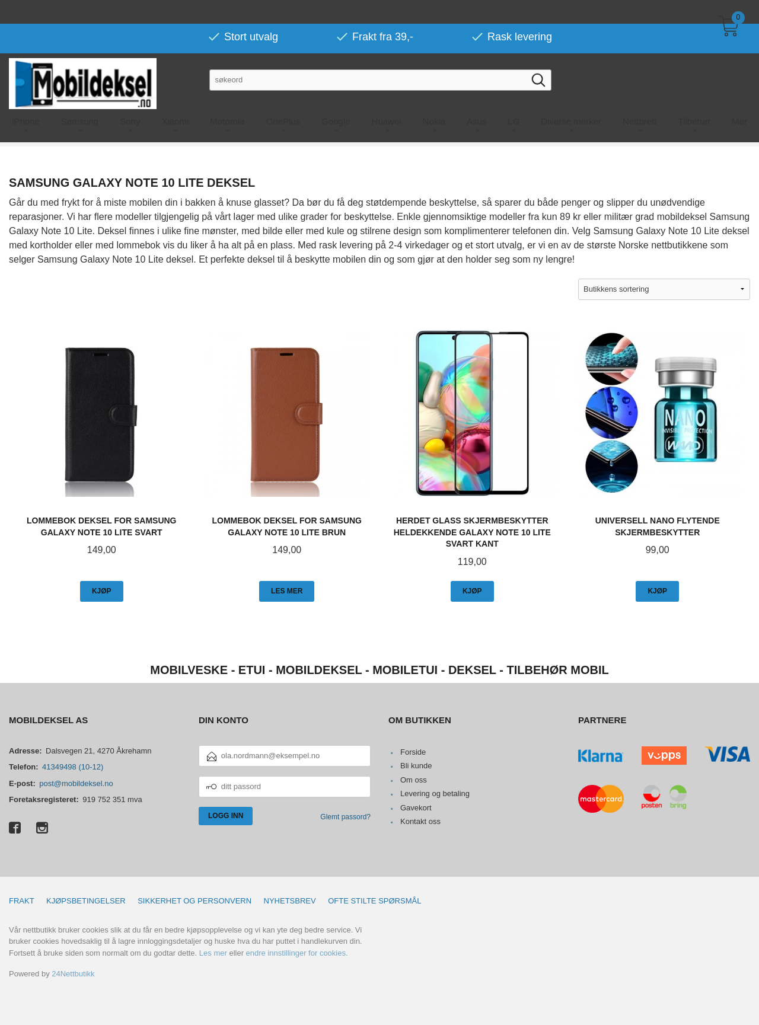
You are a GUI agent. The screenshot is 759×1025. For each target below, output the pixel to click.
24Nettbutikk (73, 973)
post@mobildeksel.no (76, 783)
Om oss (413, 779)
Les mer (213, 953)
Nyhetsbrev (290, 900)
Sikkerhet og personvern (194, 900)
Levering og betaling (435, 793)
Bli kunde (416, 765)
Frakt (21, 900)
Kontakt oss (420, 821)
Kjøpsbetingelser (86, 900)
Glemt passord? (345, 817)
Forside (413, 752)
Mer (739, 97)
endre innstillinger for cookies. (297, 953)
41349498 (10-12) (72, 766)
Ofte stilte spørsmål (374, 900)
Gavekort (416, 807)
